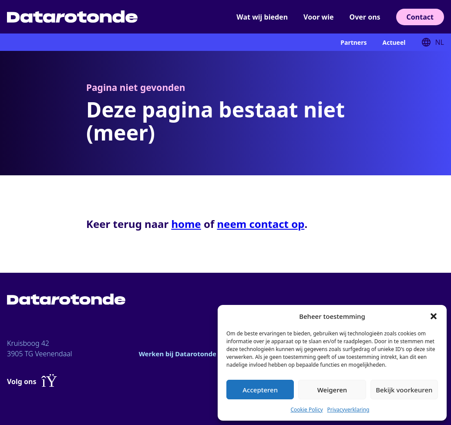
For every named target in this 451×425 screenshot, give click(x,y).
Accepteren (260, 389)
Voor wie (318, 17)
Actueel (393, 42)
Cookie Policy (306, 409)
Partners (353, 42)
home (186, 224)
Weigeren (332, 389)
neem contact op (260, 224)
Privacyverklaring (348, 409)
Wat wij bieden (262, 17)
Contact (420, 17)
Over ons (365, 17)
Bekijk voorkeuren (404, 389)
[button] (433, 316)
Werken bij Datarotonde (180, 353)
